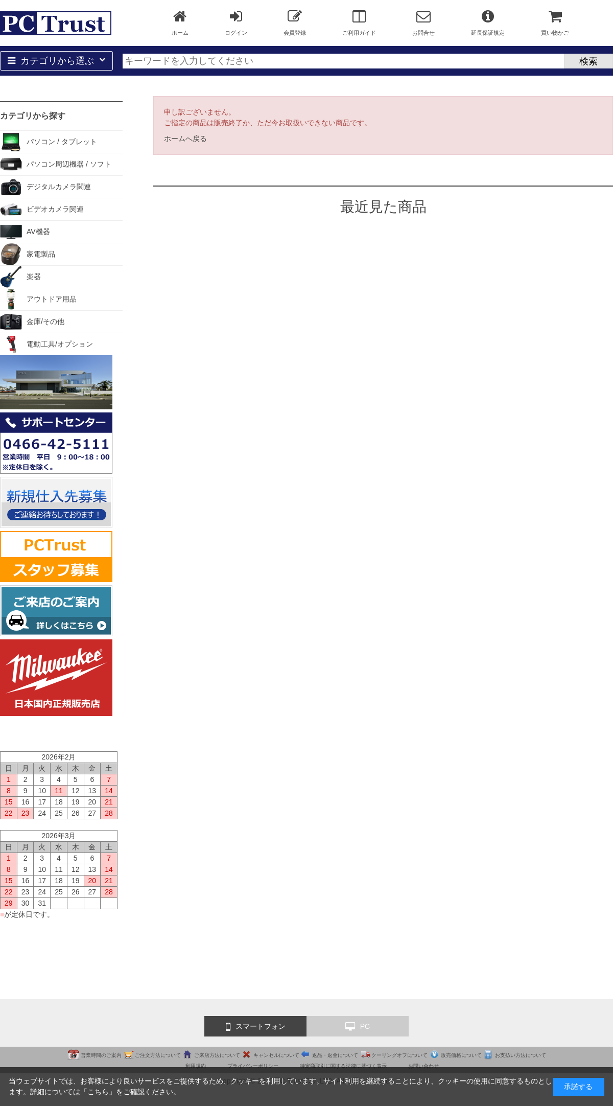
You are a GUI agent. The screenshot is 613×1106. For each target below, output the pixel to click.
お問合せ (423, 22)
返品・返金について (335, 1055)
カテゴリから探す (32, 115)
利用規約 (195, 1066)
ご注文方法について (158, 1055)
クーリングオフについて (399, 1055)
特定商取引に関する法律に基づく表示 (343, 1066)
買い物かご (555, 22)
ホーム (180, 22)
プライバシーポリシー (252, 1066)
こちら (98, 1092)
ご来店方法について (217, 1055)
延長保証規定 (488, 22)
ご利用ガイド (359, 22)
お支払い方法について (520, 1055)
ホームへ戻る (185, 138)
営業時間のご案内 (101, 1055)
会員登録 (295, 22)
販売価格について (461, 1055)
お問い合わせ (423, 1066)
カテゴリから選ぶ (56, 61)
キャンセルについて (276, 1055)
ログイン (236, 22)
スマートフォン (256, 1026)
